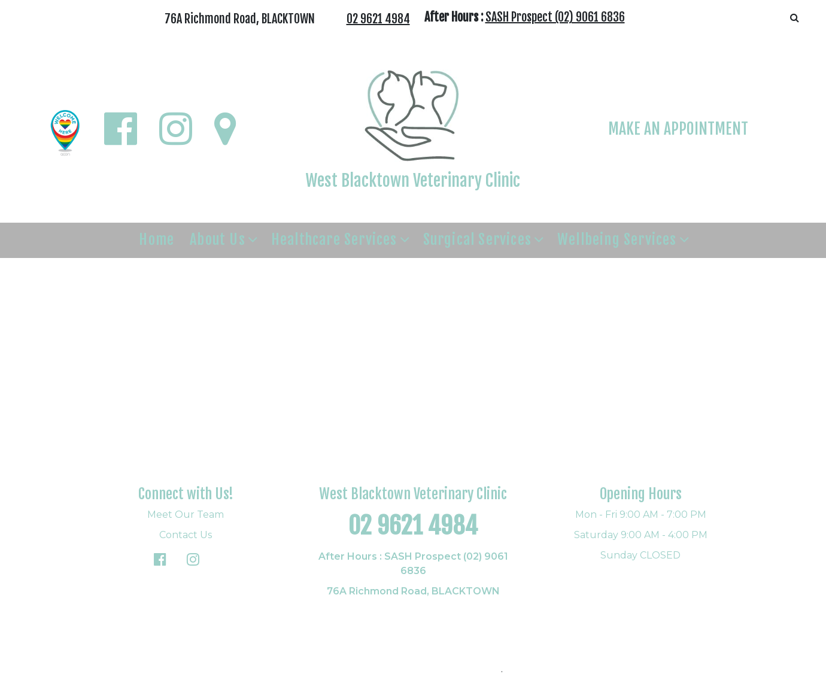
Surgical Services (477, 239)
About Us (217, 239)
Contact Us (185, 535)
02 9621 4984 (378, 18)
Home (156, 239)
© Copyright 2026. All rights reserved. (412, 669)
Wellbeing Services (617, 239)
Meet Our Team (185, 514)
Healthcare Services (334, 239)
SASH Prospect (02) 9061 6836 (555, 17)
